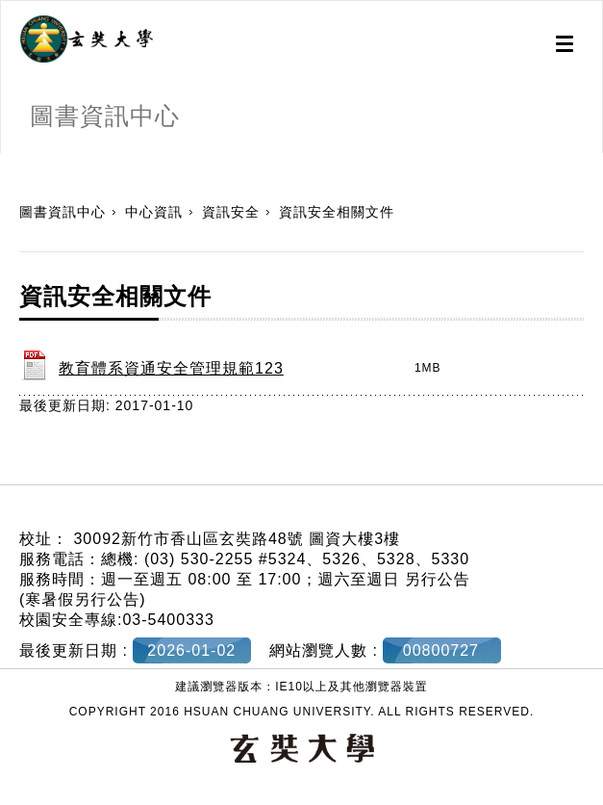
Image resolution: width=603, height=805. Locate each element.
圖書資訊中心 (62, 212)
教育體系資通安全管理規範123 (171, 368)
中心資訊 (154, 212)
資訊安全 (231, 212)
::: (7, 162)
